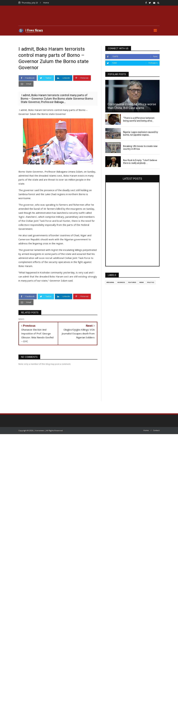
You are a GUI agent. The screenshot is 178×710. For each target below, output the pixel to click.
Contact (156, 430)
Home (46, 2)
